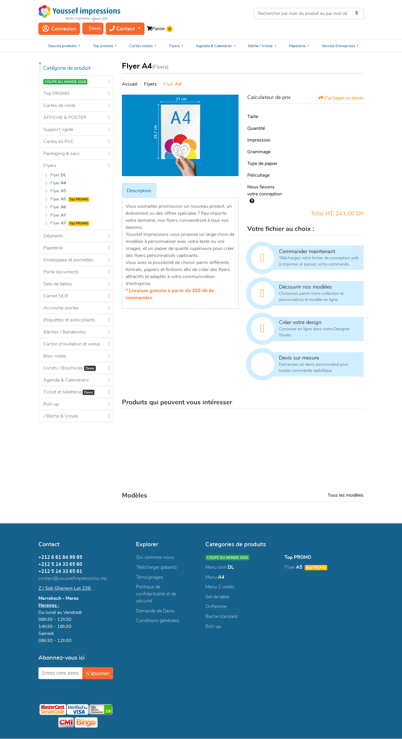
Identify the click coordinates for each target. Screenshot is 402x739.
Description (139, 190)
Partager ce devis (338, 98)
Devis (95, 28)
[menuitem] (61, 46)
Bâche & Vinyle (60, 416)
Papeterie (53, 248)
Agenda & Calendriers (66, 380)
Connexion (59, 29)
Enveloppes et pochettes (68, 260)
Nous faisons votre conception (264, 194)
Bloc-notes (54, 356)
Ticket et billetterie (68, 392)
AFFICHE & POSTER (64, 117)
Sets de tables (57, 284)
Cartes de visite (59, 105)
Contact (123, 29)
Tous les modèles (346, 495)
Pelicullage (258, 175)
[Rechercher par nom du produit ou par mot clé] (309, 13)
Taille (252, 116)
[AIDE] (250, 201)
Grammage (258, 151)
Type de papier (262, 163)
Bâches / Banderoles (64, 332)
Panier (158, 28)
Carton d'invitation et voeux (71, 344)
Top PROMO (56, 93)
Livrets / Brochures (69, 368)
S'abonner (97, 673)
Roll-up (51, 404)
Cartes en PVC (58, 141)
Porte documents (61, 272)
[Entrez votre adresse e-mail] (59, 674)
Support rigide (58, 129)
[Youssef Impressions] (79, 14)
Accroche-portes (61, 308)
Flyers (49, 165)
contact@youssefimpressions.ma (72, 578)
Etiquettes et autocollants (69, 320)
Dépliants (53, 236)
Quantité (256, 128)
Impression (258, 140)
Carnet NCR (55, 296)
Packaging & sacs (61, 153)
